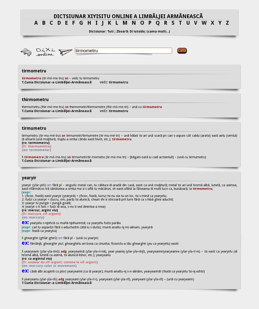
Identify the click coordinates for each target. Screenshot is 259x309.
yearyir (29, 177)
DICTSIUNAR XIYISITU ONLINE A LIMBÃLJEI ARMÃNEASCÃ (130, 16)
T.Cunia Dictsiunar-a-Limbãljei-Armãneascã (61, 82)
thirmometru (35, 99)
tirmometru (34, 70)
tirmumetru (118, 82)
